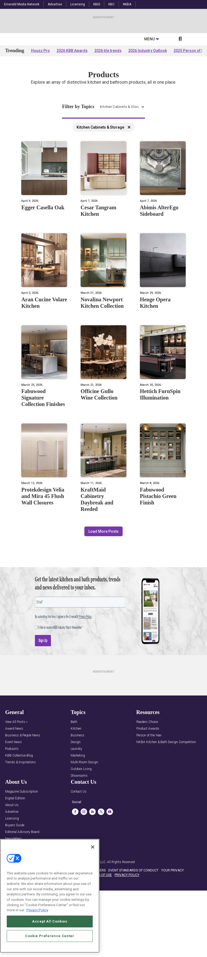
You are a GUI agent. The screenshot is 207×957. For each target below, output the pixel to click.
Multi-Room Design (84, 814)
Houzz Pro (40, 103)
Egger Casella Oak (42, 260)
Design (76, 794)
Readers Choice (147, 774)
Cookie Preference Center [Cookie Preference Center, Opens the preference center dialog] (49, 936)
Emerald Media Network (21, 4)
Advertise (55, 4)
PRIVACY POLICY (127, 927)
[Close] (93, 847)
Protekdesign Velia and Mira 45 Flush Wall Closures (42, 548)
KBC (111, 4)
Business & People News (22, 787)
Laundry (76, 801)
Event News (13, 794)
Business (77, 787)
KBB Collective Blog (19, 808)
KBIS (96, 4)
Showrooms (79, 828)
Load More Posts (103, 583)
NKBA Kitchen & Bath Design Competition (166, 794)
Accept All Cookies (49, 921)
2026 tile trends (108, 103)
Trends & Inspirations (20, 814)
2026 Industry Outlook (147, 103)
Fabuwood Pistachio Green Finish (158, 548)
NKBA (127, 4)
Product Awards (147, 781)
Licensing (77, 4)
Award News (14, 781)
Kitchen (76, 781)
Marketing (78, 808)
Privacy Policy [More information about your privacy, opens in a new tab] (37, 910)
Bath (74, 774)
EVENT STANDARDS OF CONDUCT (133, 922)
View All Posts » (16, 774)
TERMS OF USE (101, 927)
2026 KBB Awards (72, 103)
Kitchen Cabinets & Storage (103, 179)
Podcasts (12, 801)
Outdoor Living (81, 821)
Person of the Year (148, 787)
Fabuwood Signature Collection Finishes (43, 450)
